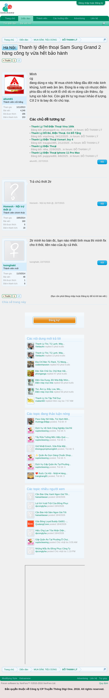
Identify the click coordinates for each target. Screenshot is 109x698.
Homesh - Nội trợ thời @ (13, 208)
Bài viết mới (26, 23)
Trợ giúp (103, 678)
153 (23, 117)
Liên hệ (94, 18)
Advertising (79, 18)
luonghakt (9, 265)
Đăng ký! (54, 320)
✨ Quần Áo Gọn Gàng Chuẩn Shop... (53, 455)
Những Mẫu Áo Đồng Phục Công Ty (52, 548)
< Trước (7, 60)
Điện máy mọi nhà (44, 383)
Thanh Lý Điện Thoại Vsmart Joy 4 (52, 139)
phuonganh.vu (51, 129)
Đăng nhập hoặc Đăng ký (91, 3)
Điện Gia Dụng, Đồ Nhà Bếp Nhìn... (52, 380)
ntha (45, 149)
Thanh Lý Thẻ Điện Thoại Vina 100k (52, 126)
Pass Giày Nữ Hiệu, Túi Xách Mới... (52, 419)
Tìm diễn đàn (10, 23)
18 (24, 228)
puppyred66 (49, 156)
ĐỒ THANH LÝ (93, 129)
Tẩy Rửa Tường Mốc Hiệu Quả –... (52, 437)
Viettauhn (39, 346)
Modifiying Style (9, 678)
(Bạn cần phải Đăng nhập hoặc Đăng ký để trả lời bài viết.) (79, 296)
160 (23, 221)
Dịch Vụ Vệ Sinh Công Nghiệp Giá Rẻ (53, 428)
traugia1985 (49, 142)
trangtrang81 (41, 476)
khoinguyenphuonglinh (46, 449)
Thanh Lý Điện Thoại (43, 146)
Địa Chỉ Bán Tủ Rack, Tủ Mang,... (51, 362)
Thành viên (41, 18)
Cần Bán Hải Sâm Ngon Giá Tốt (50, 512)
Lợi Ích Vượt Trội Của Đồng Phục (51, 503)
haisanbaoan (41, 497)
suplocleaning (42, 431)
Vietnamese (25, 678)
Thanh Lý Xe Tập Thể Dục (48, 398)
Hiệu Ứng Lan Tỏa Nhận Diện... (50, 530)
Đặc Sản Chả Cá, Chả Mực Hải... (51, 371)
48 (24, 277)
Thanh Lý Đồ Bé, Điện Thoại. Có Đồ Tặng (56, 133)
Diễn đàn (25, 18)
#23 (102, 262)
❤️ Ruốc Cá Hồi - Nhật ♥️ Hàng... (51, 473)
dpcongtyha (41, 506)
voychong (48, 136)
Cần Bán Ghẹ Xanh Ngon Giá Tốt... (52, 494)
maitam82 (40, 401)
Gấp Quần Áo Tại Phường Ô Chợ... (52, 539)
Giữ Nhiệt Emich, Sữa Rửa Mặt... (51, 446)
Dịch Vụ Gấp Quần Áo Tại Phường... (53, 464)
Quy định (103, 683)
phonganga (40, 374)
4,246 (22, 110)
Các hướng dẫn (60, 18)
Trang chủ (10, 18)
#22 (102, 204)
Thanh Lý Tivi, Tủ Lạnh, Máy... (50, 344)
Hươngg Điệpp (42, 422)
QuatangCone (42, 524)
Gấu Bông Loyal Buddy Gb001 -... (51, 521)
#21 (102, 162)
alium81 (8, 98)
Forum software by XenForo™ (28, 683)
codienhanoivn (42, 364)
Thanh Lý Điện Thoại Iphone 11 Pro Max (55, 152)
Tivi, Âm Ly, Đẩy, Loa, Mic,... (48, 389)
